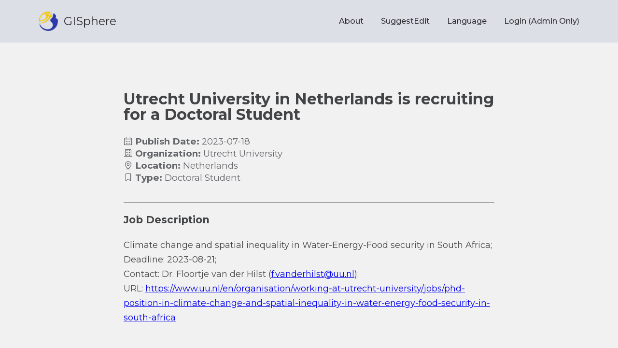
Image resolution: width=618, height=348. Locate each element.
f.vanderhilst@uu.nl (312, 274)
